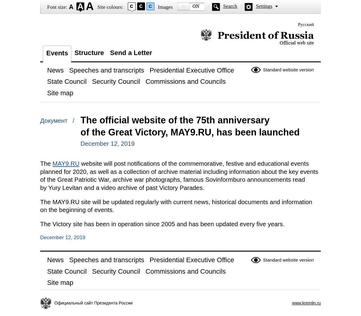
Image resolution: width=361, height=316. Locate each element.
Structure (89, 53)
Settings (264, 6)
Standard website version (288, 69)
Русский (306, 24)
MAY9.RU (66, 163)
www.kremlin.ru (306, 303)
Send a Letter (131, 53)
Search (230, 6)
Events (57, 53)
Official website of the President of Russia (257, 37)
